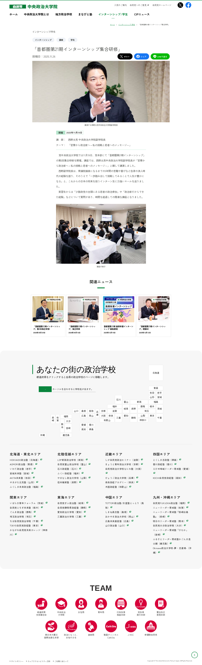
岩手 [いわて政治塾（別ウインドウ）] (159, 392)
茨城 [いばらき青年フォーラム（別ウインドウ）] (159, 408)
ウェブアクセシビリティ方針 (39, 661)
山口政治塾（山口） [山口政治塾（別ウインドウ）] (116, 525)
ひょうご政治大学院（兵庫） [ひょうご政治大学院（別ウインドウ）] (120, 478)
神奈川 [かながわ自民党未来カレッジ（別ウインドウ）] (142, 420)
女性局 (81, 606)
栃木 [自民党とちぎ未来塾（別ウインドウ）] (152, 406)
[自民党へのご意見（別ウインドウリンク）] (139, 5)
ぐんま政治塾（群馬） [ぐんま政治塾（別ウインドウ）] (21, 512)
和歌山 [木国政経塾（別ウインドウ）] (107, 420)
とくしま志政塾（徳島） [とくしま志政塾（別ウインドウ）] (166, 460)
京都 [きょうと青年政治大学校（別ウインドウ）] (103, 411)
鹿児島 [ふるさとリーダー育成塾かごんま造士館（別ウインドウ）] (66, 435)
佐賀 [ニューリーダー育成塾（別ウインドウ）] (58, 419)
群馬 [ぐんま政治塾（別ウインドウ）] (143, 406)
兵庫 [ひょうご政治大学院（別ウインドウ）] (97, 413)
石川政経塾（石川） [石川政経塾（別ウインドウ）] (68, 468)
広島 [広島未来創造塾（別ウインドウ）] (83, 415)
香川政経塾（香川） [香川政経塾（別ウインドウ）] (163, 464)
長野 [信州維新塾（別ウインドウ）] (133, 408)
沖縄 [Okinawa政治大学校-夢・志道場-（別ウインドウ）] (42, 435)
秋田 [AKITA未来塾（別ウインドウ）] (152, 392)
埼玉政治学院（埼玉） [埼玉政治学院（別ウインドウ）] (21, 516)
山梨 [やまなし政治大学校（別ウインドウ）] (143, 415)
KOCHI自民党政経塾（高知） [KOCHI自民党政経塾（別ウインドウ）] (168, 478)
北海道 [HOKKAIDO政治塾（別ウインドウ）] (155, 372)
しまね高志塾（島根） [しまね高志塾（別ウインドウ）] (117, 512)
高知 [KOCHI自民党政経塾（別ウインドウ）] (83, 429)
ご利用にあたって (61, 661)
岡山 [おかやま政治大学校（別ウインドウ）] (91, 415)
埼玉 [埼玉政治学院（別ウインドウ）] (146, 411)
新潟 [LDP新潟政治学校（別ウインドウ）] (139, 401)
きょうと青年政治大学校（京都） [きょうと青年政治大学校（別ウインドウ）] (123, 464)
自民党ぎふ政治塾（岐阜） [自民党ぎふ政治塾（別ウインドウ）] (71, 503)
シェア (141, 56)
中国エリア (114, 497)
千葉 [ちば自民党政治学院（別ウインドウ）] (159, 417)
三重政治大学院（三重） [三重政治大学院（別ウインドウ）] (70, 516)
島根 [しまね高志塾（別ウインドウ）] (83, 411)
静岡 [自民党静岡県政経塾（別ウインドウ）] (133, 417)
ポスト (125, 56)
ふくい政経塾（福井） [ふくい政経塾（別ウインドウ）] (69, 473)
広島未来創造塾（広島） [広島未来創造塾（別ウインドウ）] (118, 521)
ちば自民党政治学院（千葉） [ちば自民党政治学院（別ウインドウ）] (25, 521)
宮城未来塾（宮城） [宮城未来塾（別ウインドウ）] (20, 473)
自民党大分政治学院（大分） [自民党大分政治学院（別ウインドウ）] (168, 525)
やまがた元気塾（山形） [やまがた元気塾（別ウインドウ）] (23, 482)
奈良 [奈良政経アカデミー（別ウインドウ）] (111, 415)
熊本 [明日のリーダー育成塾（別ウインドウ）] (62, 426)
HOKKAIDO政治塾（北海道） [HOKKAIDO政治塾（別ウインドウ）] (25, 460)
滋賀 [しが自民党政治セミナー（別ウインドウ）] (114, 411)
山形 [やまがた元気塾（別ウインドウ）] (152, 397)
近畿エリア (114, 454)
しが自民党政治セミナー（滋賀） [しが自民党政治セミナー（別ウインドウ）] (123, 460)
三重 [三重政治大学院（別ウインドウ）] (118, 417)
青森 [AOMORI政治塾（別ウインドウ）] (156, 388)
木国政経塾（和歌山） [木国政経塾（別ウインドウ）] (117, 486)
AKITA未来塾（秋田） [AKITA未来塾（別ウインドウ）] (21, 478)
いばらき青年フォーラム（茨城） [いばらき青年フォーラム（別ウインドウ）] (27, 503)
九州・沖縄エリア (167, 497)
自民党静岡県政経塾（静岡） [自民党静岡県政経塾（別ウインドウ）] (72, 507)
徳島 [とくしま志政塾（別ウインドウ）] (91, 429)
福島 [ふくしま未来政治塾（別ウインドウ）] (156, 401)
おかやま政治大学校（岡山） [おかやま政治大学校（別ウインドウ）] (120, 516)
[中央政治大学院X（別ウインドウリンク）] (180, 5)
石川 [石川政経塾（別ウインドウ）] (118, 399)
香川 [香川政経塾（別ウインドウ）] (91, 424)
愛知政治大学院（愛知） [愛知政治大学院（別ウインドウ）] (70, 512)
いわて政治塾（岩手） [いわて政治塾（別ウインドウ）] (21, 468)
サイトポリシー (17, 661)
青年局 (101, 606)
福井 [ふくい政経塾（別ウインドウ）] (114, 406)
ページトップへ (197, 654)
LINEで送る (160, 56)
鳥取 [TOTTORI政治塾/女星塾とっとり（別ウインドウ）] (91, 411)
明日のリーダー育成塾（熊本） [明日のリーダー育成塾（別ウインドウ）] (169, 521)
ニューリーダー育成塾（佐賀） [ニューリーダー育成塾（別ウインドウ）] (169, 507)
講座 (61, 39)
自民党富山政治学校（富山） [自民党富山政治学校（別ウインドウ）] (72, 464)
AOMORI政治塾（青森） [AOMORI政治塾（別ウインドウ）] (22, 464)
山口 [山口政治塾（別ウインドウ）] (76, 411)
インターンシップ (43, 39)
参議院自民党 (150, 628)
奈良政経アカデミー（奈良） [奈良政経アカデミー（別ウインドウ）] (120, 482)
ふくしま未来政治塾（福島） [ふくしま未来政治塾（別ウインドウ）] (25, 486)
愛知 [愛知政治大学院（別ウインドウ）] (126, 415)
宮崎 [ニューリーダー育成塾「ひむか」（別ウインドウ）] (68, 428)
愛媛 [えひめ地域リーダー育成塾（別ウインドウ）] (83, 424)
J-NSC (131, 628)
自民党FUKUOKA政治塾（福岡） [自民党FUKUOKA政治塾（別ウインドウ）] (170, 503)
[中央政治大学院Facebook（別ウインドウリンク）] (188, 5)
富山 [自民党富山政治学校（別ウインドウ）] (126, 401)
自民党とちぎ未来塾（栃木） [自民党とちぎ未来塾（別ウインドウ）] (25, 507)
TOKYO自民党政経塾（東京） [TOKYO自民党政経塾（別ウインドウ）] (25, 525)
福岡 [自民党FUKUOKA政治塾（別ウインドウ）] (66, 416)
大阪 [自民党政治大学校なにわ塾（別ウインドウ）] (103, 415)
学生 (73, 39)
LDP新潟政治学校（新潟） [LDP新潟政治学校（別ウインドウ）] (71, 460)
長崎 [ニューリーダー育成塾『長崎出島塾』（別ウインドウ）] (53, 419)
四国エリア (161, 454)
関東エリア (18, 497)
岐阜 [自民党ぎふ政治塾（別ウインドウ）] (126, 408)
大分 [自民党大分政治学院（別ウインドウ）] (68, 421)
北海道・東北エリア (25, 454)
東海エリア (66, 497)
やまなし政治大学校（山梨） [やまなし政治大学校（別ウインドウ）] (72, 478)
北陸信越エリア (69, 454)
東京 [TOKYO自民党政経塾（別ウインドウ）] (152, 415)
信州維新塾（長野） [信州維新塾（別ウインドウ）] (68, 482)
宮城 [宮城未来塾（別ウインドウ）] (159, 397)
